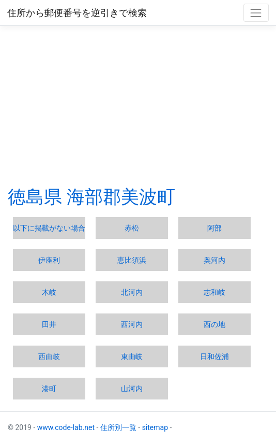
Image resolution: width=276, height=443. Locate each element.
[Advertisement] (138, 105)
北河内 (132, 292)
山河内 (132, 388)
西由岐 (49, 356)
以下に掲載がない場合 (49, 228)
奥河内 (214, 260)
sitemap (155, 427)
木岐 (49, 292)
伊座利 (49, 260)
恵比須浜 (131, 260)
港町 (49, 388)
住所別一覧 (118, 427)
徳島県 (35, 197)
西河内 (132, 324)
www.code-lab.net (66, 427)
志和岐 (214, 292)
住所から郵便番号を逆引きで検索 (77, 13)
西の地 (214, 324)
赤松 (132, 228)
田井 (49, 324)
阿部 (214, 228)
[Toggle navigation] (256, 13)
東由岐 (132, 356)
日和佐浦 (214, 356)
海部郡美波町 (121, 197)
